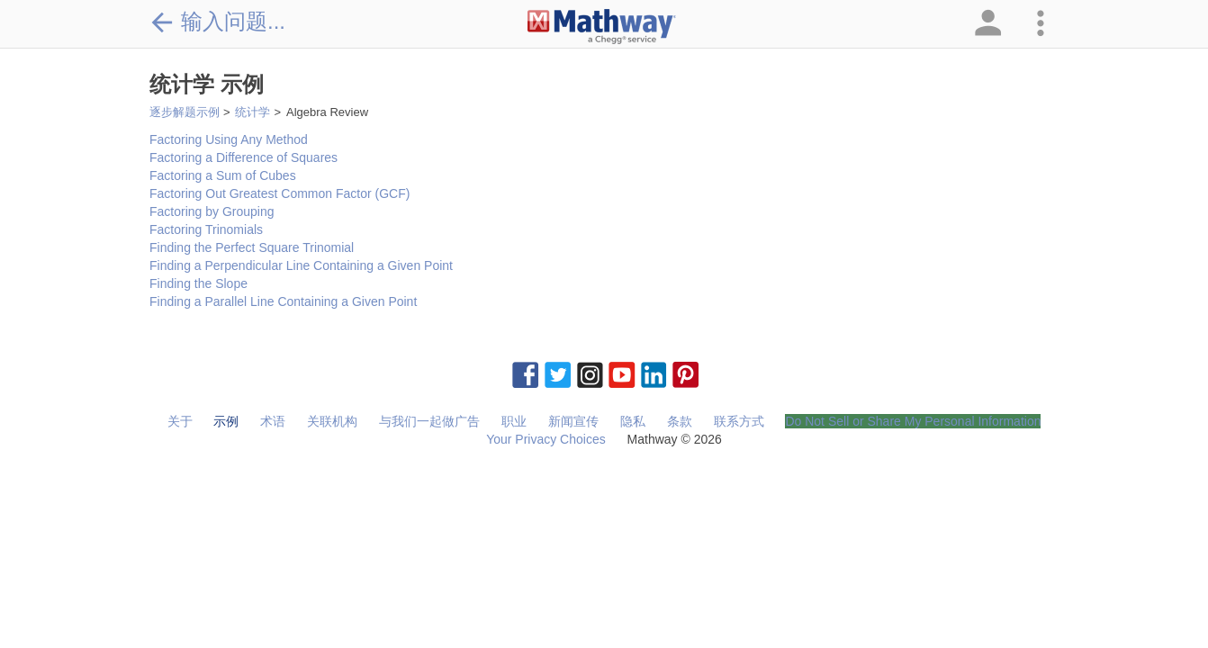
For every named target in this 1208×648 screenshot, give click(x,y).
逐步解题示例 (184, 112)
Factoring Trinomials (206, 229)
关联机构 (332, 421)
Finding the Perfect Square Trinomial (251, 247)
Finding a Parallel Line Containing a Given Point (283, 301)
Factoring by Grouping (212, 211)
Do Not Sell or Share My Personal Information (913, 421)
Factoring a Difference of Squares (243, 157)
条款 (679, 421)
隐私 (632, 421)
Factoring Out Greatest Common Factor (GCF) (279, 193)
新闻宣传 (573, 421)
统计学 (252, 112)
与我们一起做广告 (429, 421)
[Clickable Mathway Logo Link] (601, 27)
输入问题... (217, 21)
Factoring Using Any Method (228, 139)
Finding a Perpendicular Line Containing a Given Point (301, 265)
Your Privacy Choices (546, 439)
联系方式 (739, 421)
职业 (514, 421)
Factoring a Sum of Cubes (222, 175)
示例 (226, 421)
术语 (272, 421)
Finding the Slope (198, 283)
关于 (180, 421)
